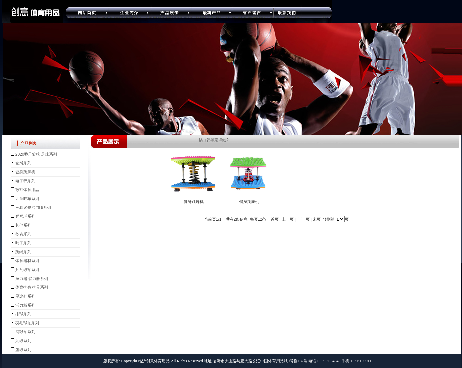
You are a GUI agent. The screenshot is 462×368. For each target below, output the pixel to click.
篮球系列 (23, 349)
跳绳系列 (23, 252)
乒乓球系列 (25, 216)
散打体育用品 (27, 189)
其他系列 (23, 225)
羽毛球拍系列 (27, 323)
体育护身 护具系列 (31, 287)
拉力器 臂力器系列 (31, 278)
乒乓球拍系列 (27, 269)
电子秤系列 (25, 181)
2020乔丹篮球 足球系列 (36, 154)
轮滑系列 (23, 163)
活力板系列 (25, 305)
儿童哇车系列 (27, 198)
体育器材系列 (27, 260)
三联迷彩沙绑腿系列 (33, 207)
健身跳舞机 (25, 172)
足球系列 (23, 340)
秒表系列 (23, 234)
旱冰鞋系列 (25, 296)
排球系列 (23, 314)
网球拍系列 (25, 332)
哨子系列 (23, 243)
